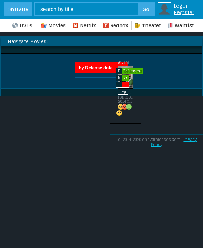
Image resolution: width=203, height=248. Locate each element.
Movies (53, 25)
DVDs (22, 25)
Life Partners (125, 92)
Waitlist (181, 25)
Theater (148, 25)
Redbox (115, 25)
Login (180, 5)
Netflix (84, 25)
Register (184, 12)
